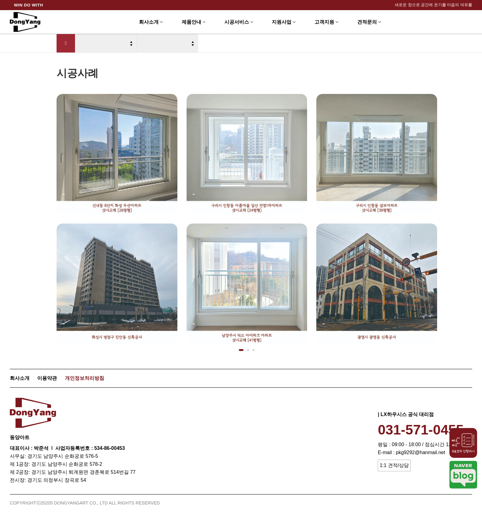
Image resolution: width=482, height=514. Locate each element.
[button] (241, 350)
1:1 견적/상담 (394, 465)
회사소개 (20, 378)
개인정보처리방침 (84, 378)
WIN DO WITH (28, 5)
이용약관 (47, 378)
